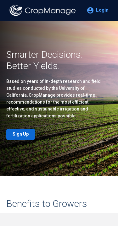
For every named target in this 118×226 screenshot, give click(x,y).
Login (102, 10)
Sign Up (21, 134)
